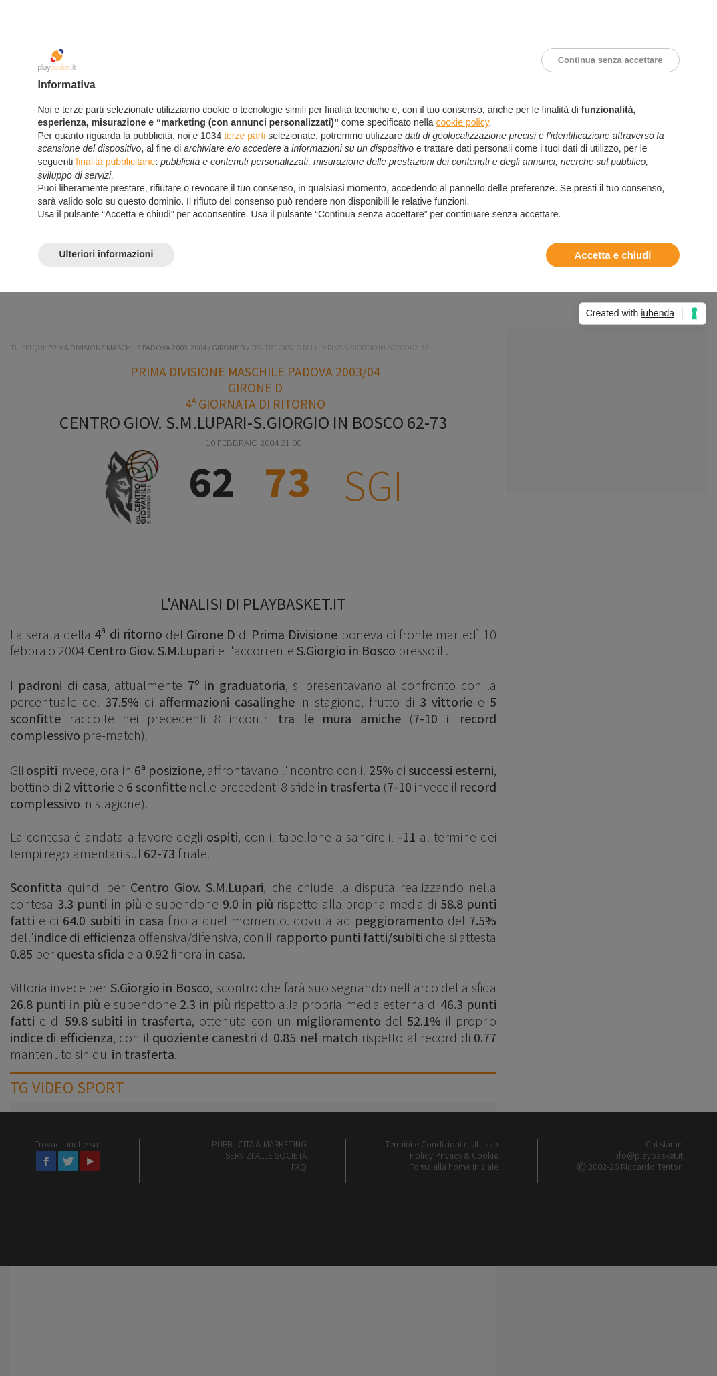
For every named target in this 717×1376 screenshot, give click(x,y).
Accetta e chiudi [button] (612, 255)
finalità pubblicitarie (115, 161)
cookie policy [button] (462, 122)
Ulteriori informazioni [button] (106, 254)
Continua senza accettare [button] (610, 60)
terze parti (244, 135)
